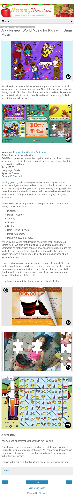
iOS (12, 176)
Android (19, 176)
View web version (37, 488)
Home (37, 482)
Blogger (42, 493)
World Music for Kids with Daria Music (28, 152)
